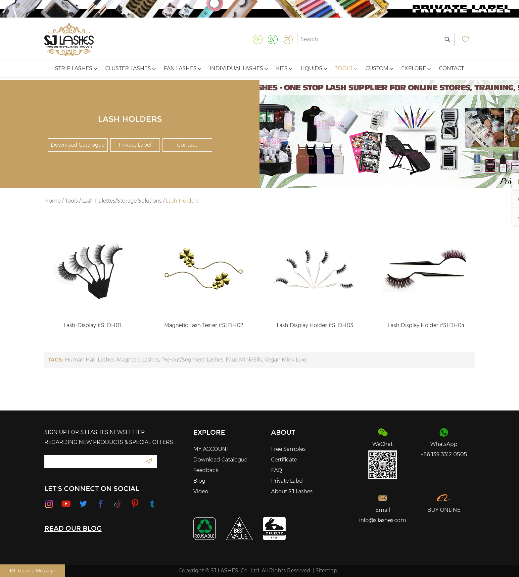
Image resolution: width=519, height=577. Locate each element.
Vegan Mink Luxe (285, 360)
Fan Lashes (182, 68)
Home (52, 201)
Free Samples (288, 449)
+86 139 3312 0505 (444, 454)
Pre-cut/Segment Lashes (192, 360)
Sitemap (326, 570)
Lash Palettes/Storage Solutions (122, 201)
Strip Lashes (76, 68)
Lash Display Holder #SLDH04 (426, 325)
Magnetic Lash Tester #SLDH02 (203, 325)
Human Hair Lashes (90, 360)
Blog (199, 481)
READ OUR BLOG (73, 528)
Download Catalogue (78, 145)
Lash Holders (182, 201)
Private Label (135, 145)
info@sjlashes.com (382, 520)
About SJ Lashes (291, 491)
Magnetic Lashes (138, 360)
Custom (379, 68)
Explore (416, 68)
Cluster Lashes (130, 68)
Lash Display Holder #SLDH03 (315, 325)
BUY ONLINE (443, 510)
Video (200, 491)
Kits (284, 68)
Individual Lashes (239, 68)
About (283, 432)
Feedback (205, 470)
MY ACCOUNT (211, 449)
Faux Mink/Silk (244, 360)
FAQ (276, 470)
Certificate (284, 460)
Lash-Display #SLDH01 (92, 325)
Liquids (314, 68)
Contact (451, 68)
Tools (346, 68)
